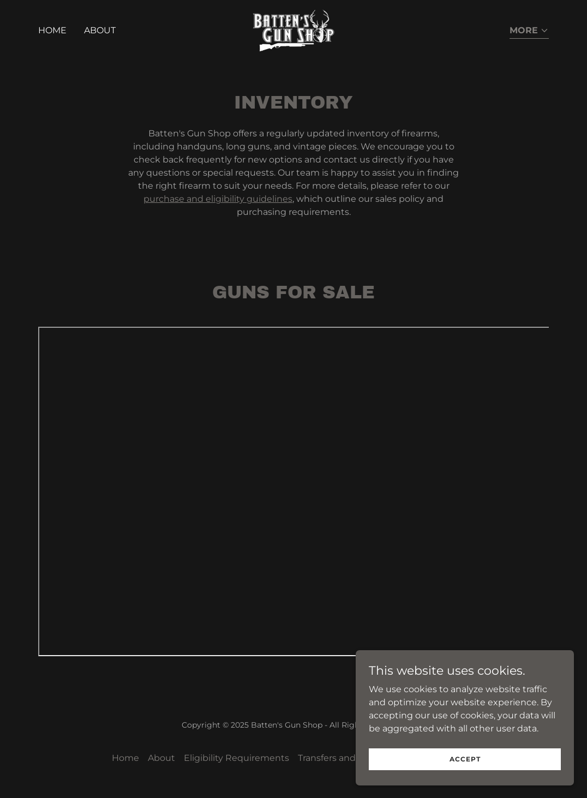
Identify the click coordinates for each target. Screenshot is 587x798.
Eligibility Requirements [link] (236, 758)
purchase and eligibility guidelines (217, 199)
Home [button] (125, 758)
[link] (293, 30)
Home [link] (52, 30)
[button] (529, 31)
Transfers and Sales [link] (339, 758)
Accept (465, 759)
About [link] (100, 30)
